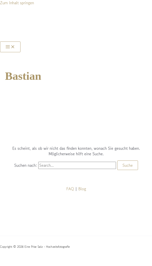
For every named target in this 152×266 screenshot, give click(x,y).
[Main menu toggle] (10, 47)
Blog (82, 189)
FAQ (70, 189)
